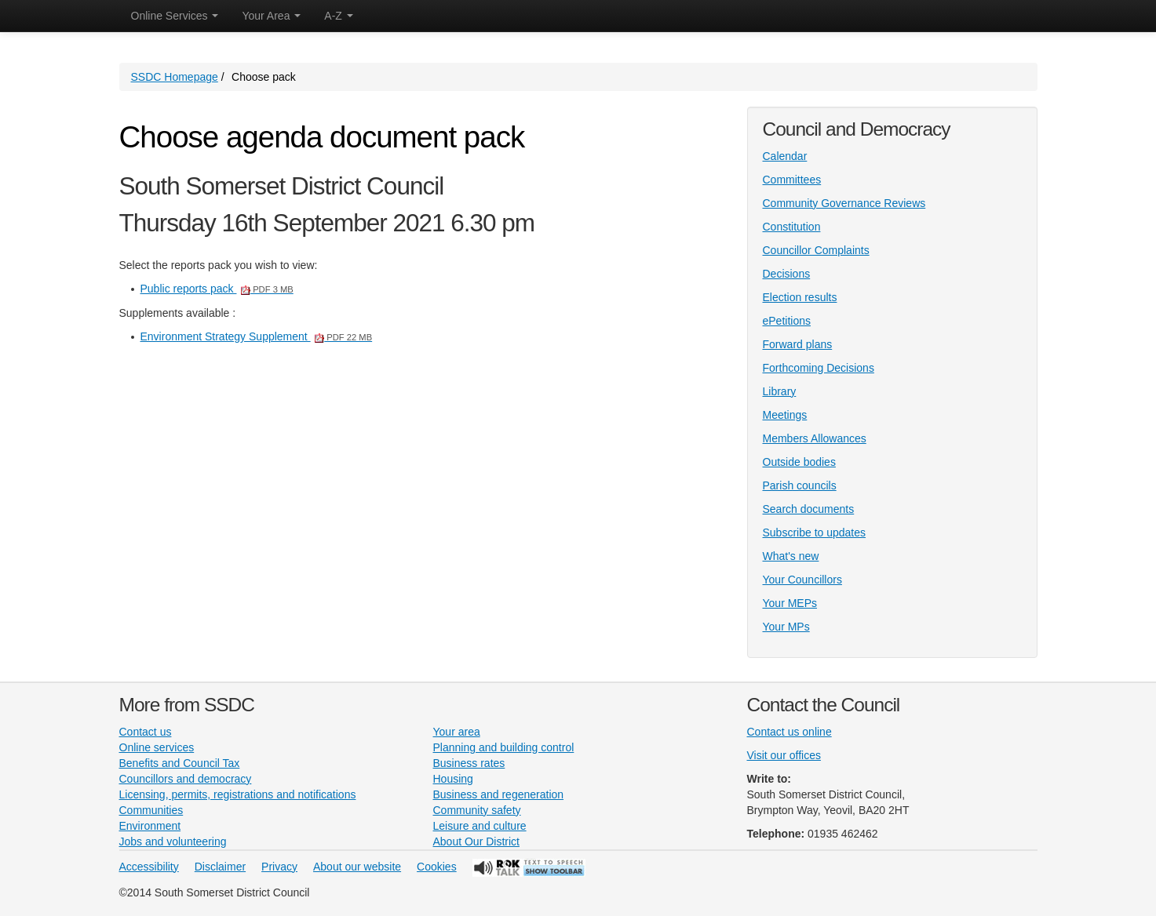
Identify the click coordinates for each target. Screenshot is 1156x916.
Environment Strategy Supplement (256, 336)
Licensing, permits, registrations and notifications (237, 794)
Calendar (785, 156)
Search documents (809, 509)
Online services (157, 747)
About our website (357, 866)
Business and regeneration (498, 794)
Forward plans (798, 344)
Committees (792, 179)
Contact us (145, 731)
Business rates (469, 763)
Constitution (792, 226)
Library (780, 391)
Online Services (175, 15)
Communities (151, 810)
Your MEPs (790, 603)
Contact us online (789, 731)
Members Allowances (814, 438)
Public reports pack (217, 288)
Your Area (271, 15)
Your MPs (786, 626)
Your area (456, 731)
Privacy (279, 866)
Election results (800, 297)
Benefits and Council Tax (179, 763)
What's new (791, 556)
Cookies (437, 866)
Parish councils (800, 485)
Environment (150, 826)
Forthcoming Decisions (818, 368)
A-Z (338, 15)
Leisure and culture (480, 826)
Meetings (785, 415)
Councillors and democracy (185, 778)
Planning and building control (503, 747)
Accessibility (149, 866)
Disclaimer (220, 866)
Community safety (477, 810)
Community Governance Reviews (844, 203)
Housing (453, 778)
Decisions (787, 273)
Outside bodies (799, 462)
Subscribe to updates (814, 532)
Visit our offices (784, 755)
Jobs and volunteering (173, 841)
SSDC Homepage (174, 77)
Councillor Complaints (816, 250)
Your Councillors (802, 579)
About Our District (476, 841)
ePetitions (787, 320)
